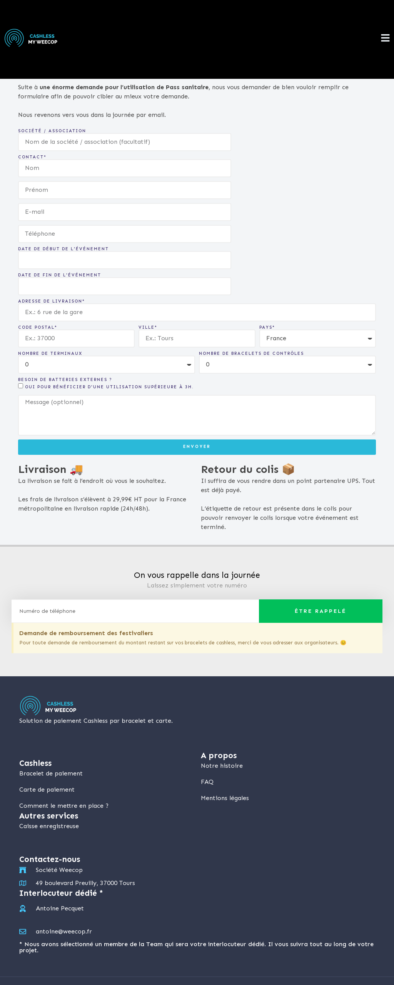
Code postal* (37, 327)
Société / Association (52, 131)
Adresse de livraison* (51, 301)
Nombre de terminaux (50, 353)
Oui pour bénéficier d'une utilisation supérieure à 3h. (109, 386)
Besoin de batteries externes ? (65, 380)
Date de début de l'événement (63, 249)
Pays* (267, 327)
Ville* (148, 327)
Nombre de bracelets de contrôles (251, 353)
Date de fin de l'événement (59, 275)
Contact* (32, 157)
